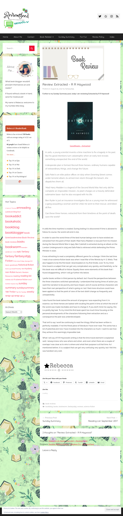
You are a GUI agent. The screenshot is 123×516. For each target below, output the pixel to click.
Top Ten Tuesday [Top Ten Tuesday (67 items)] (21, 292)
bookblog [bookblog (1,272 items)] (12, 227)
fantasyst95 (69, 89)
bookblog (49, 407)
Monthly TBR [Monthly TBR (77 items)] (20, 269)
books (55, 407)
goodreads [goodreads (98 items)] (14, 265)
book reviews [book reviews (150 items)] (11, 242)
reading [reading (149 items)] (16, 276)
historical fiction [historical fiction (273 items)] (26, 265)
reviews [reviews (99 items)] (8, 279)
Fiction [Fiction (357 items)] (9, 260)
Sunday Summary (66, 37)
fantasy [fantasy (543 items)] (9, 256)
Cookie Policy (44, 512)
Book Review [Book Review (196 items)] (28, 237)
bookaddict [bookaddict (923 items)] (13, 216)
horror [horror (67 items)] (7, 269)
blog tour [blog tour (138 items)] (17, 212)
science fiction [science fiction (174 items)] (21, 279)
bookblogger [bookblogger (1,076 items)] (14, 232)
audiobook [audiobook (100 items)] (9, 212)
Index (112, 37)
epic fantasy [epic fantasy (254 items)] (23, 251)
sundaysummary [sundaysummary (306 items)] (25, 287)
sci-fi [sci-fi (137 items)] (13, 279)
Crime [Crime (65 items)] (14, 252)
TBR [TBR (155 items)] (7, 292)
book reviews (50, 404)
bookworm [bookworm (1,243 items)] (13, 247)
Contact (31, 37)
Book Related (47, 37)
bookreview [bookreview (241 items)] (16, 237)
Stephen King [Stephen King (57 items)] (14, 283)
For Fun (83, 37)
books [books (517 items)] (21, 241)
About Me (18, 37)
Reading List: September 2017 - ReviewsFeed (68, 441)
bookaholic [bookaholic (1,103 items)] (13, 221)
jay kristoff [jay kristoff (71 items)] (12, 269)
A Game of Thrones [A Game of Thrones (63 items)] (10, 208)
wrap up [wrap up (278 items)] (18, 295)
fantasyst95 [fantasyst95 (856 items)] (23, 256)
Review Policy (98, 37)
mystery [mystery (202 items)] (28, 268)
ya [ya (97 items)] (24, 296)
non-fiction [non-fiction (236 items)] (10, 272)
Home (5, 37)
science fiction (89, 407)
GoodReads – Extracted (80, 146)
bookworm (63, 407)
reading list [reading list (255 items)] (25, 276)
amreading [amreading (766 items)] (24, 207)
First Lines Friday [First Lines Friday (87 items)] (18, 261)
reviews (80, 407)
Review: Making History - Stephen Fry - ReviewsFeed (71, 444)
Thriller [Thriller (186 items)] (12, 292)
